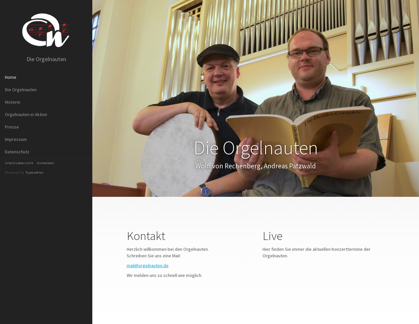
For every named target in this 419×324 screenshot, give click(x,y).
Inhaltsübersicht (19, 163)
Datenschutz (17, 152)
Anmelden (45, 163)
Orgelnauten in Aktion (26, 114)
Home (10, 77)
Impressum (16, 139)
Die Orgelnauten (21, 90)
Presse (12, 127)
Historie (12, 102)
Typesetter (35, 172)
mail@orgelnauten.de (148, 265)
